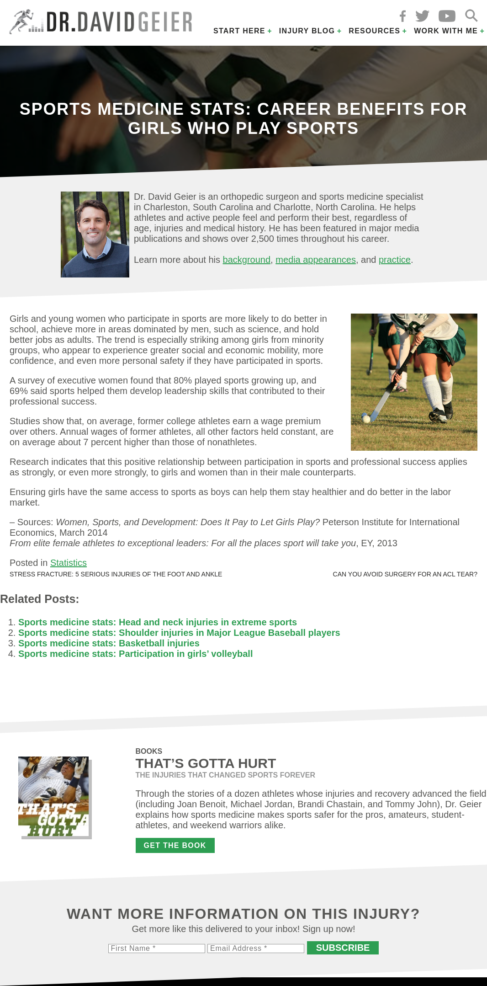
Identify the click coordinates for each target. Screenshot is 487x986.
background (247, 260)
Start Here (239, 31)
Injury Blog (307, 31)
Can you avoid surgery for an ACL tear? (405, 574)
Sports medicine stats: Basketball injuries (109, 643)
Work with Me (446, 31)
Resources (374, 31)
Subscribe (343, 948)
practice (395, 260)
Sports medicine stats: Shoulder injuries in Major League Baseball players (179, 633)
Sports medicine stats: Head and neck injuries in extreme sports (157, 622)
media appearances (315, 260)
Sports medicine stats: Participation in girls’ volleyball (135, 654)
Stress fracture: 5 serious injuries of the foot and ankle (116, 574)
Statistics (68, 563)
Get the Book (175, 845)
